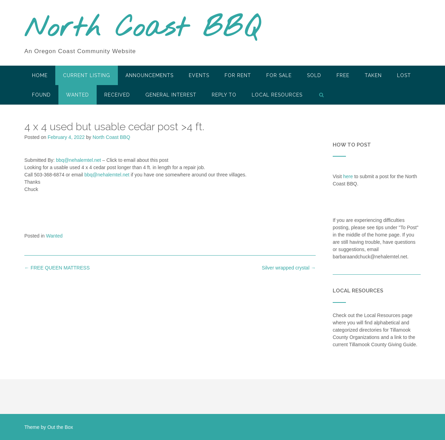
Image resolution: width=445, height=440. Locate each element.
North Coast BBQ (142, 29)
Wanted (77, 95)
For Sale (279, 75)
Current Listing (86, 75)
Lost (404, 75)
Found (41, 95)
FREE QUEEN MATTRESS (57, 268)
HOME (40, 75)
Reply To (224, 95)
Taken (373, 75)
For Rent (238, 75)
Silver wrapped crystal (289, 268)
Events (199, 75)
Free (343, 75)
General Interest (170, 95)
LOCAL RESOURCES (277, 95)
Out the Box (60, 427)
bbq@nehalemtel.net (78, 160)
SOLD (314, 75)
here (348, 176)
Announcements (149, 75)
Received (117, 95)
